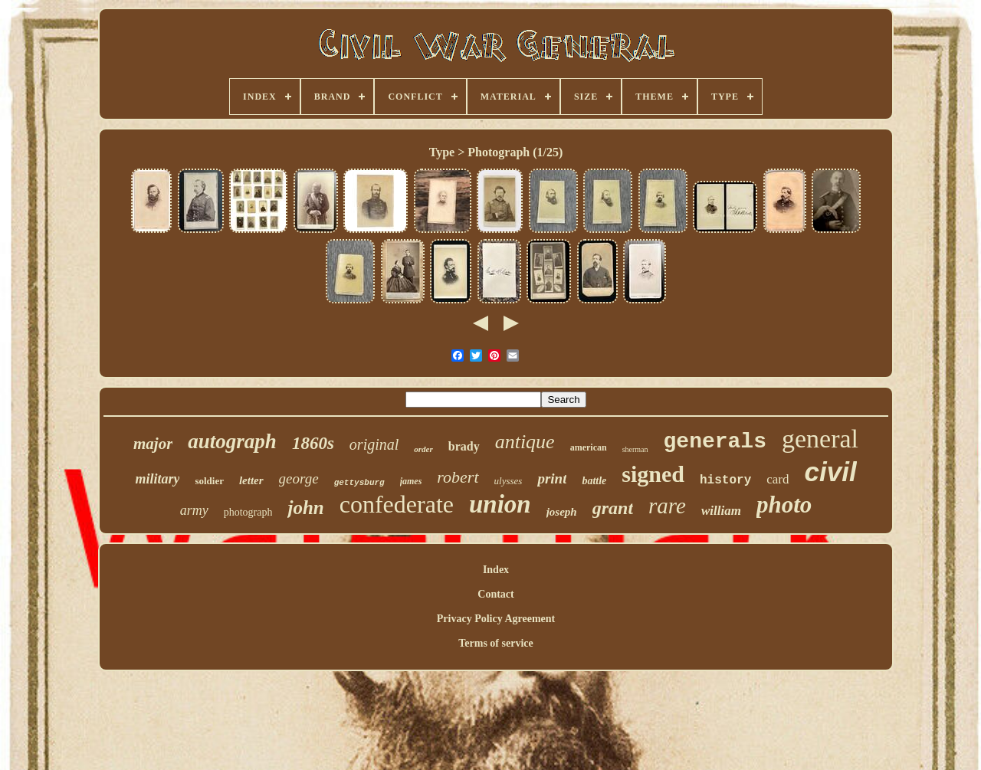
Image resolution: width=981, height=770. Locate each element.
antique (525, 442)
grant (612, 508)
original (374, 444)
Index (496, 569)
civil (831, 472)
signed (653, 474)
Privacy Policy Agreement (496, 618)
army (194, 510)
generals (715, 442)
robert (457, 477)
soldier (209, 481)
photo (784, 504)
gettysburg (359, 482)
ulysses (508, 481)
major (152, 443)
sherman (635, 449)
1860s (313, 443)
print (551, 478)
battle (594, 481)
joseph (561, 512)
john (305, 507)
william (721, 510)
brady (464, 446)
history (725, 480)
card (777, 479)
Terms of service (495, 643)
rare (667, 505)
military (157, 479)
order (423, 449)
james (411, 481)
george (299, 478)
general (820, 438)
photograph (248, 512)
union (500, 504)
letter (251, 480)
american (588, 447)
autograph (232, 441)
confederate (397, 504)
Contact (495, 594)
